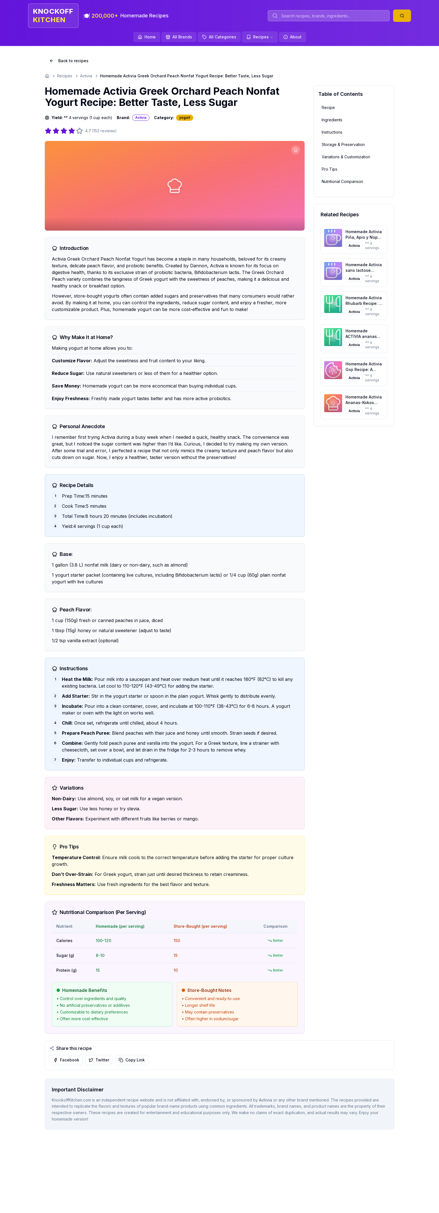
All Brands (179, 36)
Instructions (332, 132)
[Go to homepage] (47, 76)
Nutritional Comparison (342, 181)
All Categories (219, 36)
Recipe (328, 107)
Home (147, 36)
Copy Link (132, 1059)
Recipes (259, 36)
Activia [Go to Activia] (86, 75)
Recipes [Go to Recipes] (64, 75)
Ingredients (332, 119)
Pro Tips (329, 169)
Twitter (99, 1059)
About (292, 36)
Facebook (66, 1059)
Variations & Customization (346, 156)
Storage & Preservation (343, 144)
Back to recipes (68, 60)
